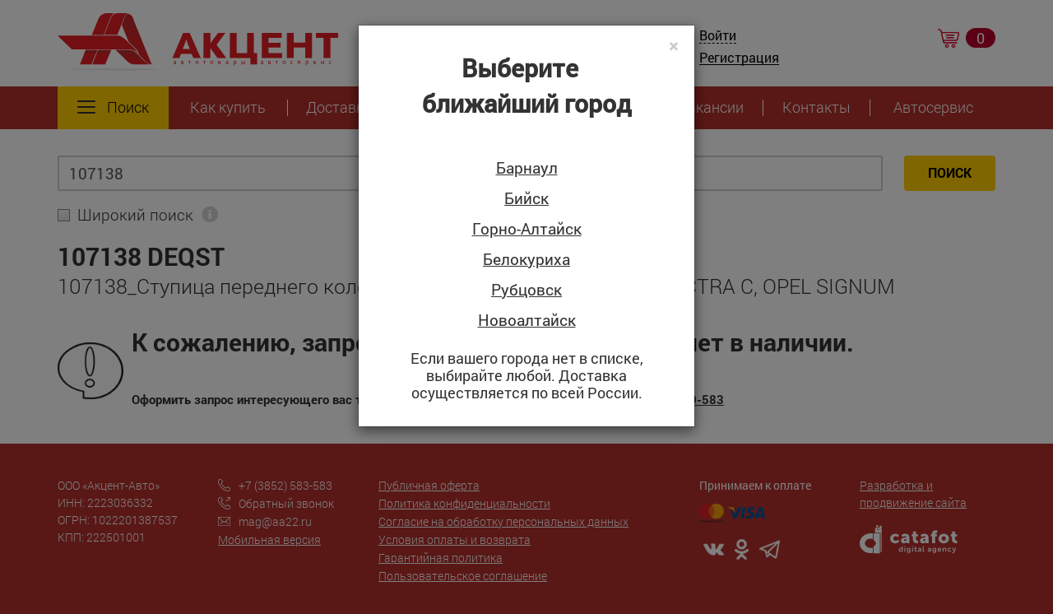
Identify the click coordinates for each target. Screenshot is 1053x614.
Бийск (526, 198)
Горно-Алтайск (527, 229)
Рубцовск (526, 290)
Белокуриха (526, 259)
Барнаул (527, 168)
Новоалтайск (527, 320)
